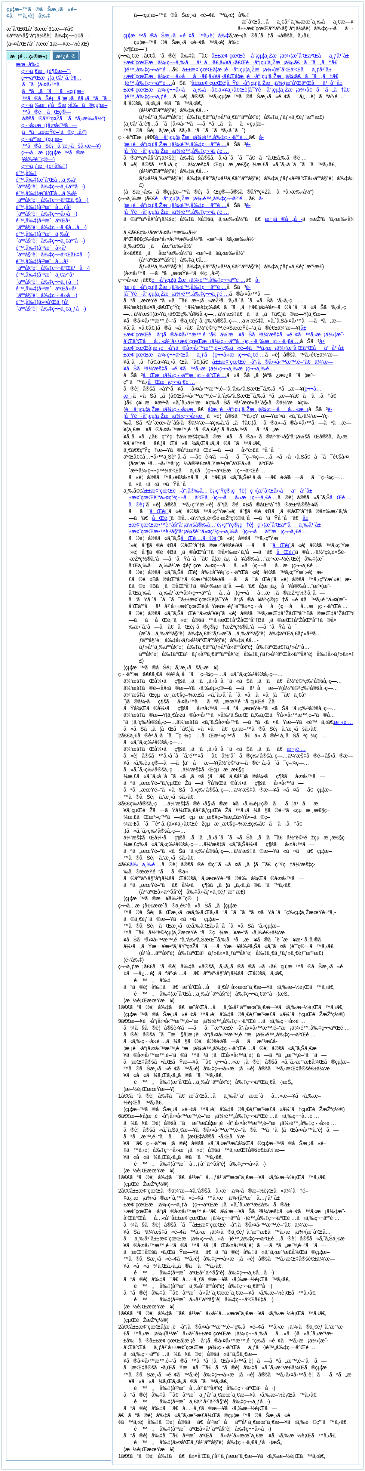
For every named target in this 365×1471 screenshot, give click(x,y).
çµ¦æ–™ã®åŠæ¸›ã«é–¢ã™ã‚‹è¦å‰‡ (176, 35)
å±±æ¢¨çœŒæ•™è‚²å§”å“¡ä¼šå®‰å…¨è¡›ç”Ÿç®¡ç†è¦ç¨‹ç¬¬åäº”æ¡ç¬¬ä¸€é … (225, 524)
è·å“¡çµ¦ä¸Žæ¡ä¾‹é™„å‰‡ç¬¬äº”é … (202, 137)
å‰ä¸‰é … (146, 864)
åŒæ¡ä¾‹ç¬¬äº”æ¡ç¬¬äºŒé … (185, 375)
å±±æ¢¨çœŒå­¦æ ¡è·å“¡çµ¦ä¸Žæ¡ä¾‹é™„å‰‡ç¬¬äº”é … (230, 76)
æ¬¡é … (296, 749)
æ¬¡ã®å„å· (284, 219)
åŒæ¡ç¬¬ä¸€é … (171, 382)
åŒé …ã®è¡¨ (200, 538)
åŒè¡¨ (159, 511)
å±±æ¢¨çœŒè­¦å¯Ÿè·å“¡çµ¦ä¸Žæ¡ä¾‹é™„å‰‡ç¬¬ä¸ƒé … (236, 89)
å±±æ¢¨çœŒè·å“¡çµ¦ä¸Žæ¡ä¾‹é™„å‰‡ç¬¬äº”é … (236, 62)
